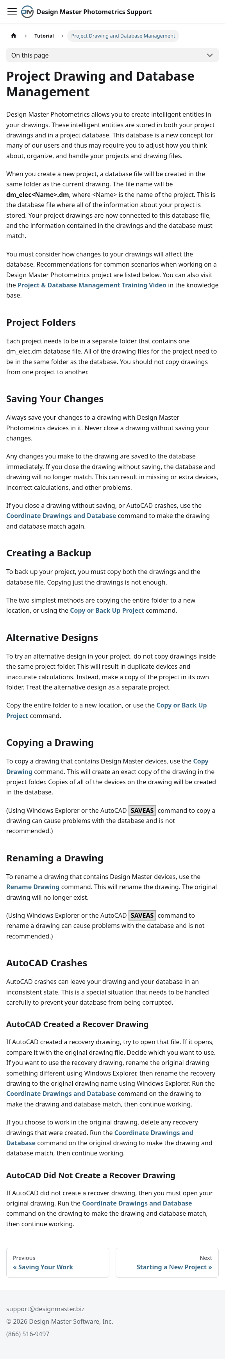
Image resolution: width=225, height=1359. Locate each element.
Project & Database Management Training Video (92, 285)
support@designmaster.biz (45, 1309)
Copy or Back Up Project (107, 610)
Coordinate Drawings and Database (61, 515)
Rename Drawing (32, 887)
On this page (30, 55)
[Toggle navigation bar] (12, 12)
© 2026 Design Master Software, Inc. (59, 1321)
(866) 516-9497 (27, 1334)
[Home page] (13, 36)
